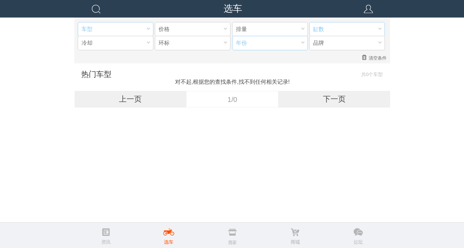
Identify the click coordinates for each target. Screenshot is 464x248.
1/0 (232, 99)
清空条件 (374, 57)
